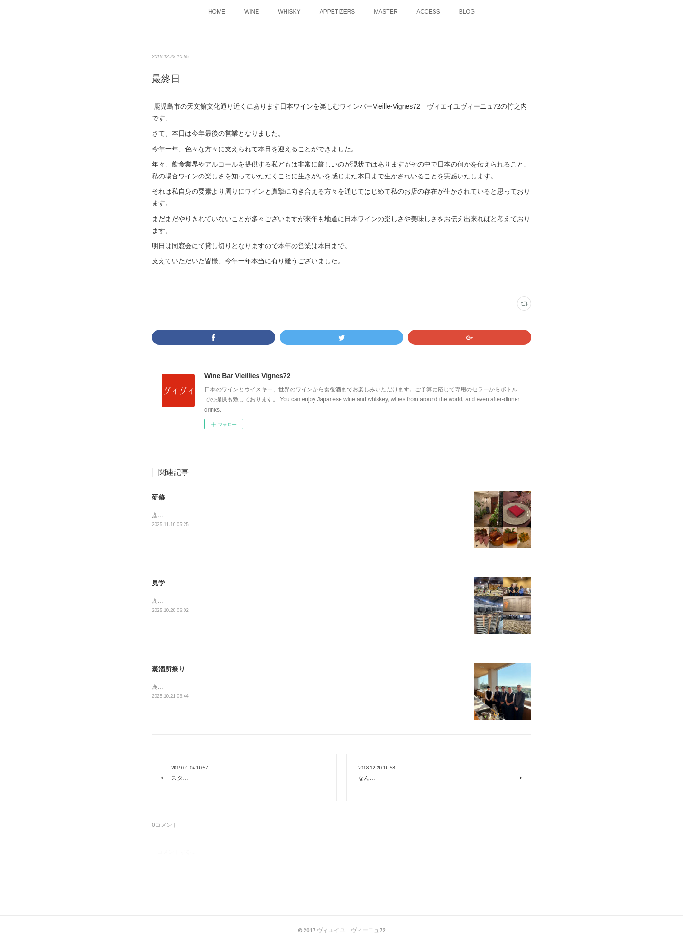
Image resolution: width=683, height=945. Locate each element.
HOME (216, 12)
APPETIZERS (337, 12)
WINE (251, 12)
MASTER (385, 12)
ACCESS (428, 12)
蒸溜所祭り (168, 669)
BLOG (467, 12)
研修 (158, 497)
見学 (158, 583)
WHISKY (289, 12)
